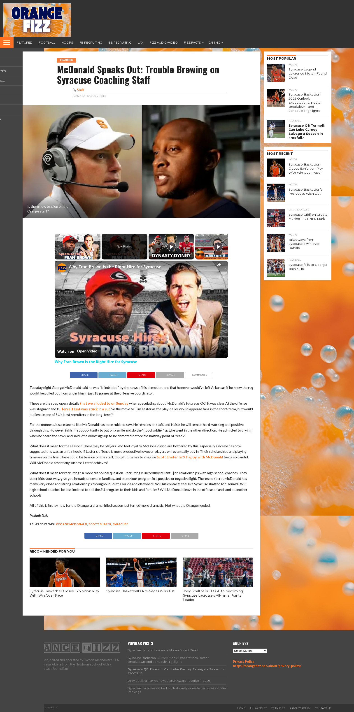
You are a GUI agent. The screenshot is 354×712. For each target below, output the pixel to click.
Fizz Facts (192, 42)
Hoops (67, 42)
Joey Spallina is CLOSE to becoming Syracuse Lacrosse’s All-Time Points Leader (213, 595)
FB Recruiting (90, 42)
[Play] (171, 246)
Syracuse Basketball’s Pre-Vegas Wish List (140, 591)
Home (241, 708)
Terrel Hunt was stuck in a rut (85, 409)
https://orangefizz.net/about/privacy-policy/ (267, 666)
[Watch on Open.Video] (77, 351)
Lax (140, 42)
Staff (80, 90)
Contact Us (323, 708)
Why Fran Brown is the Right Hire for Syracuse (115, 267)
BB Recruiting (119, 42)
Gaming (214, 42)
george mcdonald (71, 524)
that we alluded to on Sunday (104, 403)
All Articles (258, 708)
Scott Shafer (99, 524)
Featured (25, 42)
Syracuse (120, 524)
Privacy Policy (243, 661)
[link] (61, 267)
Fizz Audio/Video (164, 42)
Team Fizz (278, 708)
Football (47, 42)
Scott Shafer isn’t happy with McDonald (190, 457)
